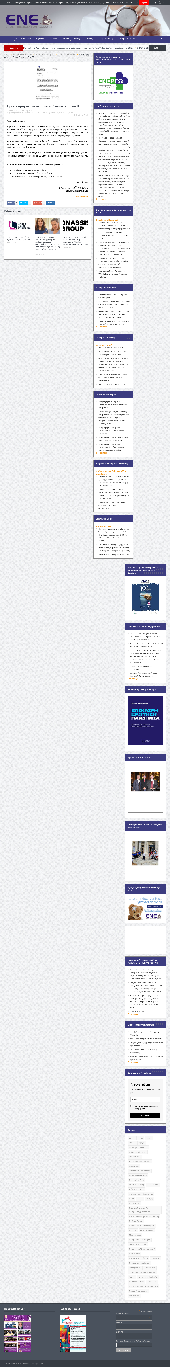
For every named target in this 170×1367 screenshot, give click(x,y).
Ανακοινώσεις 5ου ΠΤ (31, 113)
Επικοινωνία (118, 3)
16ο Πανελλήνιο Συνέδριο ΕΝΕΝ (110, 348)
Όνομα (119, 1323)
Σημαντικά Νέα (53, 113)
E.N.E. (8, 3)
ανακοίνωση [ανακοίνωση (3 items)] (134, 1296)
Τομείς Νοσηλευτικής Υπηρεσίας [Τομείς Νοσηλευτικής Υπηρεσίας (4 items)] (142, 1272)
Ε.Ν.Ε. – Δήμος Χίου (138, 1011)
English (144, 3)
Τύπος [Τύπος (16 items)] (131, 1277)
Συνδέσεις (88, 39)
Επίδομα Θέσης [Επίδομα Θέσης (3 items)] (135, 1221)
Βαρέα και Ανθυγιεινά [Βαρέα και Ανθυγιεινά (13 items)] (138, 1175)
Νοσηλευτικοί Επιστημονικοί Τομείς (49, 3)
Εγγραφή (145, 1115)
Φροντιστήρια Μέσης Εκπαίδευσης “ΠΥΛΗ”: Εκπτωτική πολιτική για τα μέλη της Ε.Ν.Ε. (113, 274)
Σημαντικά (43, 113)
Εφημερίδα (39, 39)
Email (85, 115)
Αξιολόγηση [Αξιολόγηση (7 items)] (134, 1166)
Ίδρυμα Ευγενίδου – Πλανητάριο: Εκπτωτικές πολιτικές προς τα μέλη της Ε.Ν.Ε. (113, 235)
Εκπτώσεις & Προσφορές (107, 220)
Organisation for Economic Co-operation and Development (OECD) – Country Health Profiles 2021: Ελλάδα (113, 314)
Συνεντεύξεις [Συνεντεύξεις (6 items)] (150, 1268)
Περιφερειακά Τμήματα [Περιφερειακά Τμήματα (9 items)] (138, 1258)
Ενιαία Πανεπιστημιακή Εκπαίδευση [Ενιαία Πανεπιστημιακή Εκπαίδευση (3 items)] (144, 1216)
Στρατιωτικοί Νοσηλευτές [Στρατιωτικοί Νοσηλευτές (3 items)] (139, 1263)
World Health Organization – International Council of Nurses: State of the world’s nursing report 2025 (114, 304)
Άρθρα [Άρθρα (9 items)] (141, 1143)
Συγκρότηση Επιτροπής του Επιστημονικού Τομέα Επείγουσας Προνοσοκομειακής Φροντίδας (111, 447)
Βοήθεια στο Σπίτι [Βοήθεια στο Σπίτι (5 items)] (136, 1180)
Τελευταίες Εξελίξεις (66, 113)
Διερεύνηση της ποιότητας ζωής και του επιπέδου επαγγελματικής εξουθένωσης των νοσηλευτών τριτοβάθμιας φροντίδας (114, 548)
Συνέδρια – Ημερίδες (70, 39)
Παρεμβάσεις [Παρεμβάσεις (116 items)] (134, 1254)
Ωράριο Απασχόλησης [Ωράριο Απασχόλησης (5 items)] (138, 1291)
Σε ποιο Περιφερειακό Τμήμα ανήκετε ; (133, 1341)
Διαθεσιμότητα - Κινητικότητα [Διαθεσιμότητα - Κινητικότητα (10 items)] (141, 1194)
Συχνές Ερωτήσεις (105, 39)
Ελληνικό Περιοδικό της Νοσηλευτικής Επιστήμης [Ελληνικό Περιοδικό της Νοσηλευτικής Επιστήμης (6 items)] (139, 1210)
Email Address (133, 1314)
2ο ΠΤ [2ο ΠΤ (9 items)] (131, 1138)
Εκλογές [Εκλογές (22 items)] (149, 1199)
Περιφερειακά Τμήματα (23, 3)
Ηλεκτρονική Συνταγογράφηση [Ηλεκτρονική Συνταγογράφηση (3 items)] (141, 1226)
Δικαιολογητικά (132, 3)
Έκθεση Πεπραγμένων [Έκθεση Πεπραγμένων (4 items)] (138, 1147)
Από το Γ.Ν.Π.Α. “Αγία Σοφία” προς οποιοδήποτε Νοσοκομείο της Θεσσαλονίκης (111, 505)
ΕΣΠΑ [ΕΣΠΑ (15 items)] (140, 1199)
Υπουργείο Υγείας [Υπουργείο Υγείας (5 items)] (136, 1282)
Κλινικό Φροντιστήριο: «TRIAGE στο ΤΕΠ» (146, 1039)
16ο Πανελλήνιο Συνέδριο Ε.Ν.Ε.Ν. (111, 384)
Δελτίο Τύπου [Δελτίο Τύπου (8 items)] (152, 1185)
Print (77, 115)
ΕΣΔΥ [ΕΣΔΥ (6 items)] (131, 1199)
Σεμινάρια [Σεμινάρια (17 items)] (155, 1258)
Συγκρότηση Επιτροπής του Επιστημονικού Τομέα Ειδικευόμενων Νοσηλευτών (112, 405)
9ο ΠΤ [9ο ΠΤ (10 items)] (149, 1138)
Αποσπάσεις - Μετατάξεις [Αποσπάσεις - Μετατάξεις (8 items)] (139, 1171)
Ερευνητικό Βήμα (104, 526)
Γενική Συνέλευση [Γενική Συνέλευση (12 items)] (136, 1185)
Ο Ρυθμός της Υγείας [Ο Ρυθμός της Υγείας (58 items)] (138, 1244)
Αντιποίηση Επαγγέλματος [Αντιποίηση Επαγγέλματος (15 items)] (140, 1161)
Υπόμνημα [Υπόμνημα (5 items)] (151, 1282)
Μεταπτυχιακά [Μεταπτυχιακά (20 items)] (135, 1235)
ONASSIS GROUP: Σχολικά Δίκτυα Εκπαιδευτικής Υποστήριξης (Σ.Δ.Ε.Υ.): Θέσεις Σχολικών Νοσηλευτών (145, 637)
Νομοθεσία (26, 39)
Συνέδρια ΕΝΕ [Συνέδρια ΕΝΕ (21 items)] (135, 1268)
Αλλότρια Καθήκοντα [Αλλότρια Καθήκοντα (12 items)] (137, 1152)
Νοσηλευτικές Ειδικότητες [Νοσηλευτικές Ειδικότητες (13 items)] (139, 1240)
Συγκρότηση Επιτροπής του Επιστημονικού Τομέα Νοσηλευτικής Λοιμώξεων (112, 431)
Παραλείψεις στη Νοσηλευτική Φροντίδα (113, 555)
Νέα (14, 39)
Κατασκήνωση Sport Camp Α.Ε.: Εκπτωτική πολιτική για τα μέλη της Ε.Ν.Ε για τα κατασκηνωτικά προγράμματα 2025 (114, 226)
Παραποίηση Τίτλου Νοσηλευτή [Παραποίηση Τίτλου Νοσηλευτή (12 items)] (142, 1249)
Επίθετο (119, 1332)
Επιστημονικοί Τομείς (126, 39)
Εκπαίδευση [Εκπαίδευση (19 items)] (134, 1203)
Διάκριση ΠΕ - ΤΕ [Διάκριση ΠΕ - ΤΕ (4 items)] (136, 1189)
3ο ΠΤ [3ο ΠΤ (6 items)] (140, 1138)
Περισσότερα (101, 199)
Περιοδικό (53, 39)
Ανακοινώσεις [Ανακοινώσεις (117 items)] (135, 1157)
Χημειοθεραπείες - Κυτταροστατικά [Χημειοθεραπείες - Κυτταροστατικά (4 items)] (143, 1286)
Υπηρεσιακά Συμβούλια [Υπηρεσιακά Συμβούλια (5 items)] (147, 1277)
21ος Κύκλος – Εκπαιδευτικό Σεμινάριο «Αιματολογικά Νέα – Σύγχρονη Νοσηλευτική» (113, 377)
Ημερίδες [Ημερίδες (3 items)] (133, 1230)
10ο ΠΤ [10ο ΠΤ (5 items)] (132, 1143)
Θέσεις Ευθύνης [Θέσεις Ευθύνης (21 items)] (147, 1230)
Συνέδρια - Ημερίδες (105, 345)
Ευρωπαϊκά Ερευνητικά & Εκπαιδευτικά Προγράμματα (88, 3)
